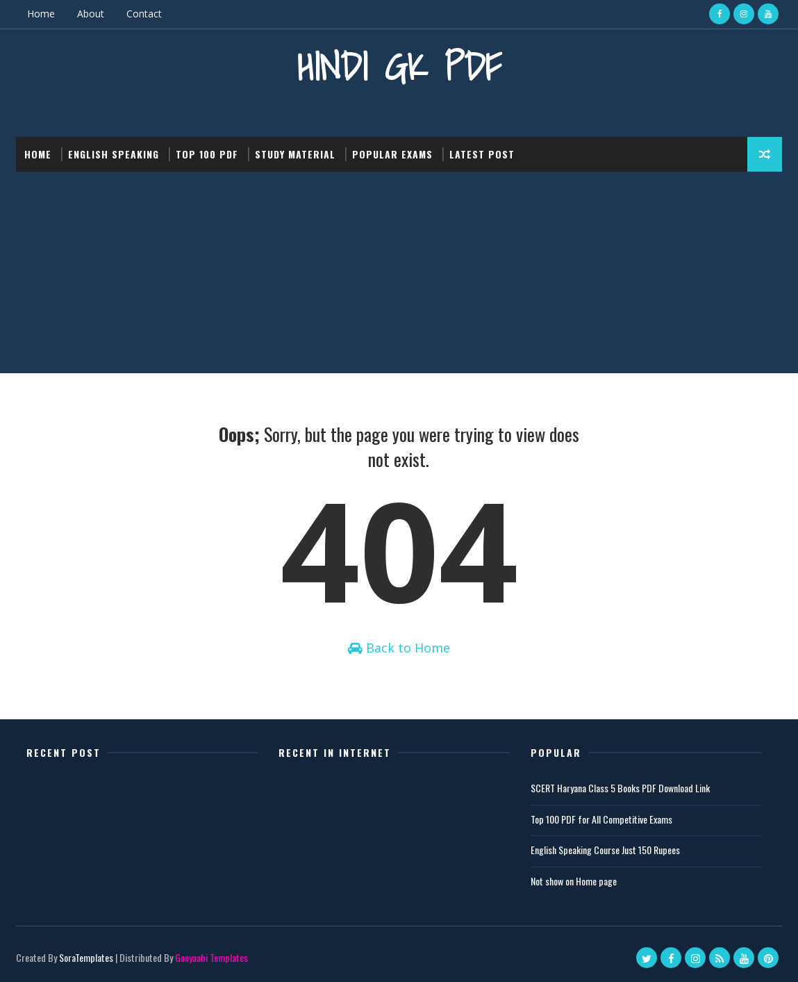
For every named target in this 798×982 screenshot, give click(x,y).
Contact (144, 13)
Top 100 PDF (207, 154)
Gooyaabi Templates (211, 957)
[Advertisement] (399, 276)
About (90, 13)
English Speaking (113, 154)
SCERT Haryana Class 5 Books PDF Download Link (620, 787)
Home (41, 13)
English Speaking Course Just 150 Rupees (605, 849)
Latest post (482, 154)
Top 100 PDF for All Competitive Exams (601, 819)
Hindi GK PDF (399, 66)
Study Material (295, 154)
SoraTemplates (86, 957)
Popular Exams (392, 154)
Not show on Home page (574, 881)
